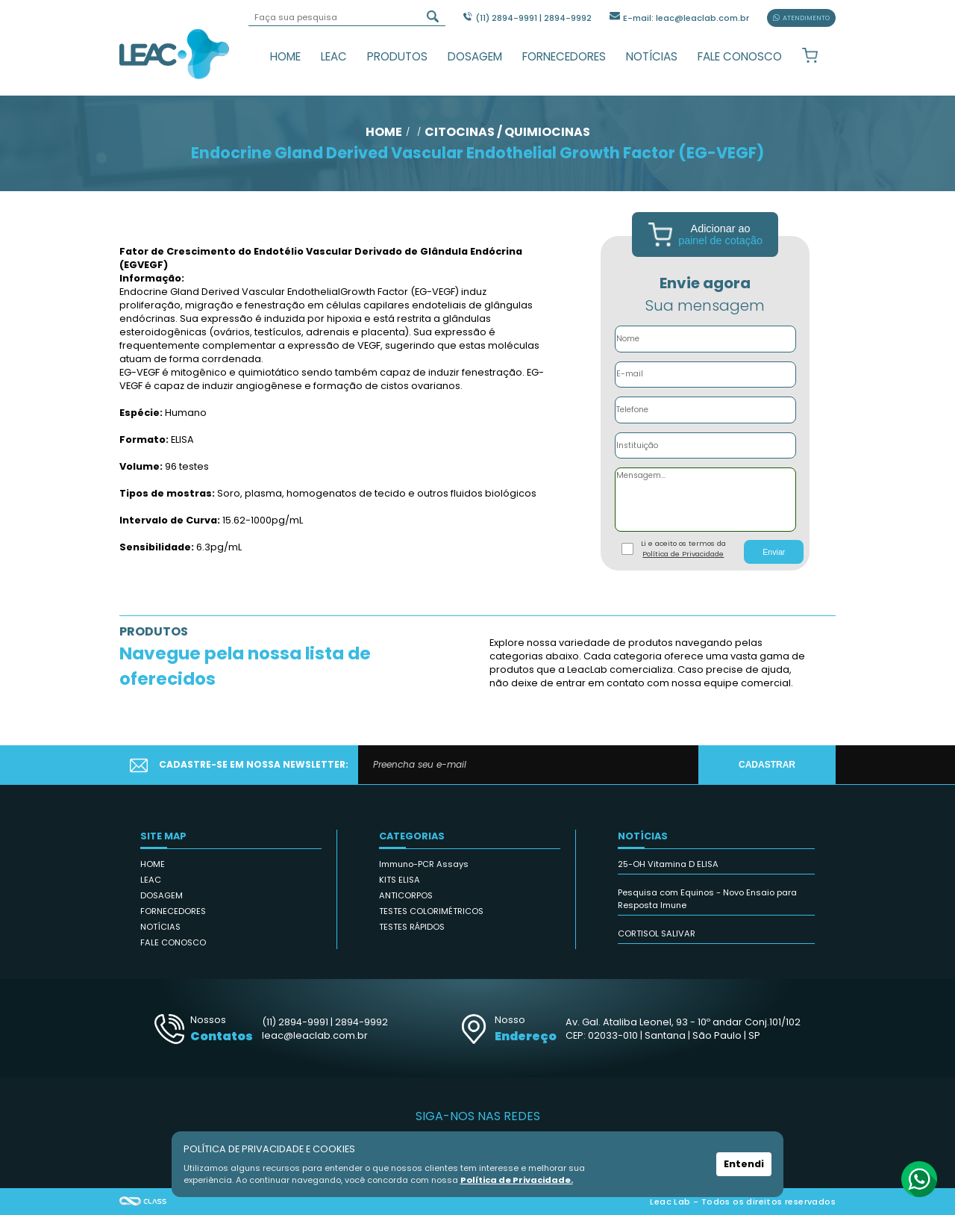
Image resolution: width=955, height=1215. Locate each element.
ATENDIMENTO (801, 17)
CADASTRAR (767, 764)
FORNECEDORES (564, 56)
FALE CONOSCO (740, 56)
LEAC (334, 56)
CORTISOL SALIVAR (656, 933)
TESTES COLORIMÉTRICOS (431, 911)
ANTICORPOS (406, 895)
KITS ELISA (399, 880)
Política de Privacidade (683, 554)
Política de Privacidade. (516, 1180)
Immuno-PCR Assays (424, 864)
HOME (285, 56)
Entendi (744, 1163)
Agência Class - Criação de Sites (143, 1201)
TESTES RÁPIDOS (412, 927)
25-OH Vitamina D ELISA (668, 864)
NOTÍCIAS (651, 56)
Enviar (774, 551)
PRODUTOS (397, 56)
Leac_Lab (174, 54)
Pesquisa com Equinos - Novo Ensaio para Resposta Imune (707, 898)
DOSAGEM (475, 56)
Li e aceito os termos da (683, 548)
